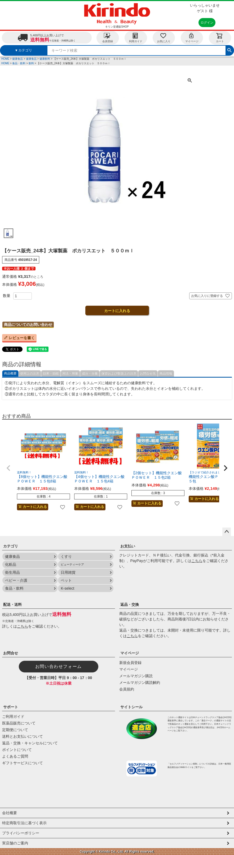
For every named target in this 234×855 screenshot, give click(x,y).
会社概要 (9, 813)
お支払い (127, 546)
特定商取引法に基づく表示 (24, 823)
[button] (8, 468)
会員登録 (107, 37)
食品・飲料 (18, 63)
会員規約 (126, 689)
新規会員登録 (130, 662)
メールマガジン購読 (136, 676)
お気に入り (163, 37)
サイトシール (131, 707)
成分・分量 (90, 373)
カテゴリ (10, 546)
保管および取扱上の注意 (118, 373)
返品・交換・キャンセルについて (30, 743)
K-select (67, 588)
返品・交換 (129, 604)
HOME (5, 58)
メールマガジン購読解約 (139, 682)
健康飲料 (44, 58)
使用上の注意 (29, 373)
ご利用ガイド (13, 716)
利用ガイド (135, 37)
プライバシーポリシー (20, 833)
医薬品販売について (19, 723)
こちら (196, 561)
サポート (10, 707)
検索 (229, 50)
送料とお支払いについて (22, 736)
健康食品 (17, 58)
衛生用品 (12, 572)
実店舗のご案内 (15, 843)
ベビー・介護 (16, 580)
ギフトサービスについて (22, 763)
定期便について (15, 730)
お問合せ (10, 653)
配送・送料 (12, 604)
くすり (66, 556)
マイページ (191, 37)
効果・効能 (51, 373)
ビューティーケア (72, 564)
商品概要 (10, 373)
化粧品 (10, 564)
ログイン (207, 22)
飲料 (31, 63)
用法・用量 (70, 373)
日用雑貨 (68, 572)
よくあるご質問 (15, 756)
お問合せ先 (148, 373)
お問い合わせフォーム (58, 666)
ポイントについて (17, 750)
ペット (66, 580)
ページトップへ (226, 532)
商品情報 (166, 373)
